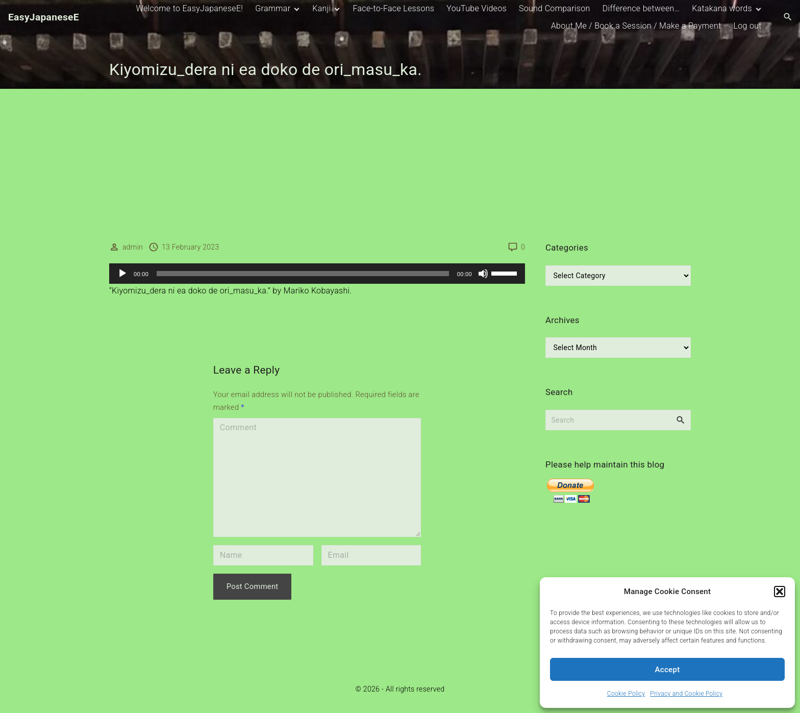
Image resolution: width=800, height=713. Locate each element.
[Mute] (483, 273)
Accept (667, 669)
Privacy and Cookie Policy (686, 693)
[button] (779, 591)
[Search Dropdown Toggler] (788, 17)
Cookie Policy (626, 693)
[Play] (122, 273)
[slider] (303, 273)
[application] (317, 273)
